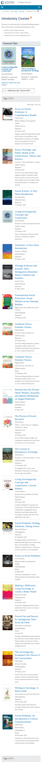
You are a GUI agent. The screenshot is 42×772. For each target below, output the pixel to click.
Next (37, 99)
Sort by (5, 90)
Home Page (14, 11)
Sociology (21, 11)
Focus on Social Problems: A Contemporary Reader (26, 112)
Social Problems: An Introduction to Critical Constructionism (26, 718)
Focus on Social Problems (27, 555)
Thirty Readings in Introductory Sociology (30, 70)
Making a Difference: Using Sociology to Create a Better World (25, 588)
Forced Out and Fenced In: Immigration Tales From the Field (26, 619)
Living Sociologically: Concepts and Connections (9, 69)
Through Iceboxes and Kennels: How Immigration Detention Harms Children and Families (26, 271)
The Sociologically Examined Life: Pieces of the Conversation (27, 655)
